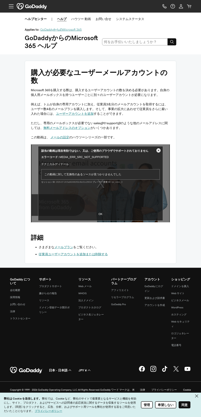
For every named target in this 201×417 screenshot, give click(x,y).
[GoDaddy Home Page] (26, 370)
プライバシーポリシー (164, 390)
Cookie (187, 390)
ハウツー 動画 (81, 18)
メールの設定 (59, 137)
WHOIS (82, 293)
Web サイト (178, 293)
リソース (44, 300)
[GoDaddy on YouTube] (187, 371)
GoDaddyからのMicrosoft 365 (61, 29)
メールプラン (63, 247)
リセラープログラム (122, 297)
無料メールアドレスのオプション (66, 127)
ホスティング (178, 314)
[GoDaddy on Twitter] (176, 371)
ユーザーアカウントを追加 (75, 113)
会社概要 (15, 290)
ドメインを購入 (180, 286)
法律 (12, 311)
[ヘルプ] (172, 6)
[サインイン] (181, 6)
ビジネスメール (180, 300)
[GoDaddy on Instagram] (153, 371)
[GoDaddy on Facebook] (141, 371)
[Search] (172, 41)
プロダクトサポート (50, 286)
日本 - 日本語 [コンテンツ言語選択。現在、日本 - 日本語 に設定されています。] (60, 370)
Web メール (85, 286)
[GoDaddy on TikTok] (164, 371)
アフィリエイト (120, 290)
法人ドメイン (86, 300)
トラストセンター (20, 318)
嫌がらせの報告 (48, 293)
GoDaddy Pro (118, 304)
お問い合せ (103, 18)
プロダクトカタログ (89, 307)
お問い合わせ (17, 304)
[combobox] (135, 42)
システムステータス (130, 18)
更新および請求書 (154, 298)
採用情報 (15, 297)
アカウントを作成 (154, 305)
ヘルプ (62, 18)
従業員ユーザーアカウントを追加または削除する (73, 254)
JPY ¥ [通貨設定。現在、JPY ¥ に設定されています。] (85, 370)
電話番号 (176, 345)
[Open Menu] (9, 6)
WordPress (177, 307)
